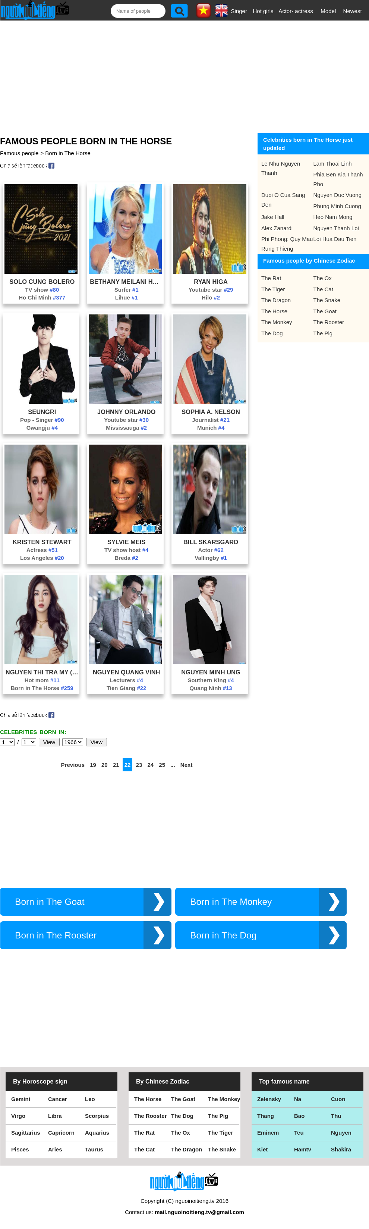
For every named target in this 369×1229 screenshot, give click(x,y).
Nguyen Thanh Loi (336, 228)
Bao (299, 1116)
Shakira (341, 1149)
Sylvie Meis (126, 542)
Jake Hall (272, 217)
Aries (55, 1149)
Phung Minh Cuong (337, 206)
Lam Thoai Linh (332, 163)
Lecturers (126, 680)
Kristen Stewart (42, 542)
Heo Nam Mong (333, 217)
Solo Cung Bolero (42, 281)
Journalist (211, 420)
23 (139, 765)
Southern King (210, 680)
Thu (336, 1116)
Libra (55, 1116)
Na (297, 1099)
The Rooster (328, 322)
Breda (126, 558)
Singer (239, 11)
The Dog (272, 333)
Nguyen (341, 1132)
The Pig (323, 333)
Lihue (126, 297)
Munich (210, 427)
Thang (265, 1116)
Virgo (18, 1116)
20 (104, 765)
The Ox (322, 278)
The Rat (271, 278)
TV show (42, 289)
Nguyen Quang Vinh (126, 672)
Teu (299, 1132)
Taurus (94, 1149)
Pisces (20, 1149)
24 (150, 765)
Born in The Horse (67, 153)
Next (186, 765)
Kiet (262, 1149)
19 (93, 765)
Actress (42, 550)
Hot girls (263, 11)
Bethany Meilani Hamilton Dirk (126, 281)
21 (116, 765)
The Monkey (276, 322)
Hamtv (302, 1149)
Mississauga (126, 427)
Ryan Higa (210, 281)
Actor (210, 550)
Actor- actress (295, 11)
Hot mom (42, 680)
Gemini (20, 1099)
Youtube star (211, 289)
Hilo (211, 297)
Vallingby (211, 558)
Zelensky (269, 1099)
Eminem (268, 1132)
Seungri (42, 411)
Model (328, 11)
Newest (352, 11)
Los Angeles (42, 558)
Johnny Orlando (126, 411)
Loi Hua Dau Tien (335, 239)
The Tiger (273, 289)
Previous (73, 765)
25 (162, 765)
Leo (90, 1099)
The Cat (323, 289)
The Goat (325, 311)
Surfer (126, 289)
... (172, 765)
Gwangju (42, 427)
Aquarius (97, 1132)
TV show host (126, 550)
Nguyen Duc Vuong (337, 195)
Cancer (57, 1099)
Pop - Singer (42, 420)
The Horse (274, 311)
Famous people (19, 153)
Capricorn (61, 1132)
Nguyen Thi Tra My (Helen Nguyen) (42, 672)
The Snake (327, 300)
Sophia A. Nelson (211, 411)
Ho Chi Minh (42, 297)
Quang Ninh (210, 688)
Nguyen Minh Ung (210, 672)
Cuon (338, 1099)
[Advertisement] (179, 75)
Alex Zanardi (277, 228)
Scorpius (97, 1116)
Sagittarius (25, 1132)
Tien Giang (126, 688)
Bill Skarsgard (210, 542)
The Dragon (276, 300)
